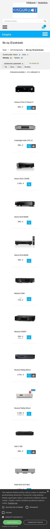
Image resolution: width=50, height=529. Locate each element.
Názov (15, 55)
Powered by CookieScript (10, 526)
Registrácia (42, 3)
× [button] (48, 491)
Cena (24, 55)
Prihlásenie (31, 3)
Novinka (27, 67)
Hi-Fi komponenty (16, 50)
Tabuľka (17, 58)
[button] (25, 517)
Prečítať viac (12, 503)
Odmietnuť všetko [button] (35, 522)
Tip (6, 67)
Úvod (4, 50)
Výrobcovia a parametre (13, 63)
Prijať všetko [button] (12, 522)
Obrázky (6, 58)
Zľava (19, 67)
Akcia (12, 67)
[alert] (25, 509)
